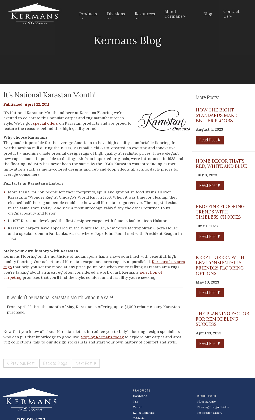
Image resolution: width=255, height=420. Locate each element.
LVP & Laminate (143, 413)
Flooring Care (206, 401)
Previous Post (21, 363)
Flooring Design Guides (213, 407)
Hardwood (140, 396)
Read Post (209, 140)
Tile (135, 401)
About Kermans (173, 14)
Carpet (137, 407)
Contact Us (231, 14)
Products (88, 13)
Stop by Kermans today (102, 336)
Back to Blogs (55, 363)
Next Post (86, 363)
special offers (45, 123)
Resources (145, 13)
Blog (208, 13)
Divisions (116, 13)
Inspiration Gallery (209, 413)
